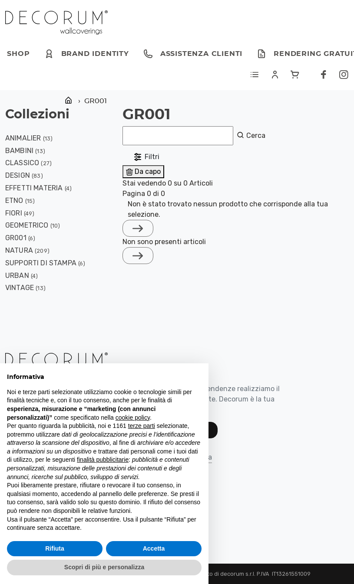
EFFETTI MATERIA (34, 188)
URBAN (17, 275)
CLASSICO (22, 163)
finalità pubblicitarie (103, 459)
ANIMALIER (23, 138)
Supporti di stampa (40, 263)
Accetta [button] (154, 548)
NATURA (19, 250)
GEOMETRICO (27, 225)
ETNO (14, 200)
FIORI (13, 213)
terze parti (141, 425)
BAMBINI (19, 151)
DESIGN (17, 175)
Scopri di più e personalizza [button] (104, 567)
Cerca (250, 135)
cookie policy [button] (133, 417)
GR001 (15, 238)
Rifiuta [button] (54, 548)
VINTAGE (19, 288)
